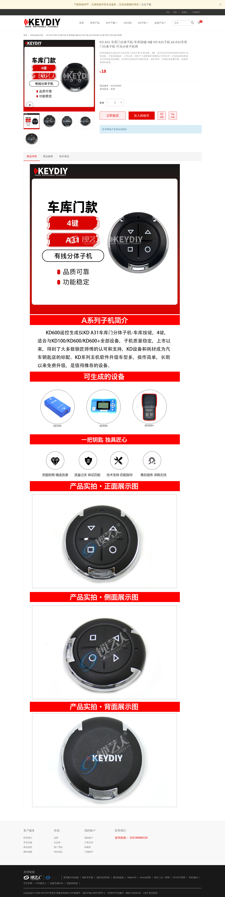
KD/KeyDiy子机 (36, 35)
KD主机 (128, 22)
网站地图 (27, 852)
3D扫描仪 (193, 877)
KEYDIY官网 (179, 877)
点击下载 (146, 4)
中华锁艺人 (41, 883)
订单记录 (88, 842)
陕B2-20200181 (133, 893)
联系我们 (27, 837)
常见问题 (27, 842)
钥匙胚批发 (72, 883)
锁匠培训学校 (103, 877)
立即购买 (112, 115)
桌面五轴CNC (56, 883)
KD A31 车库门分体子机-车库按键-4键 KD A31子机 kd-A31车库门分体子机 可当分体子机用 (84, 35)
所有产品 (95, 22)
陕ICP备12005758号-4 (93, 893)
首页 (81, 22)
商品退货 (27, 847)
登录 (168, 12)
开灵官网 (27, 883)
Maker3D (132, 877)
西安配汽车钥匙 (71, 877)
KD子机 (143, 22)
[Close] (220, 5)
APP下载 (112, 22)
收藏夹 (184, 12)
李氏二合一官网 (161, 877)
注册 (175, 12)
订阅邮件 (88, 852)
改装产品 (160, 22)
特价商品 (58, 852)
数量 (102, 103)
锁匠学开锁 (87, 877)
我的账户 (88, 837)
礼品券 (57, 842)
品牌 (56, 837)
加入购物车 (142, 115)
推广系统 (58, 847)
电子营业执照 (151, 893)
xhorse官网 (145, 877)
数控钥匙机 (118, 877)
